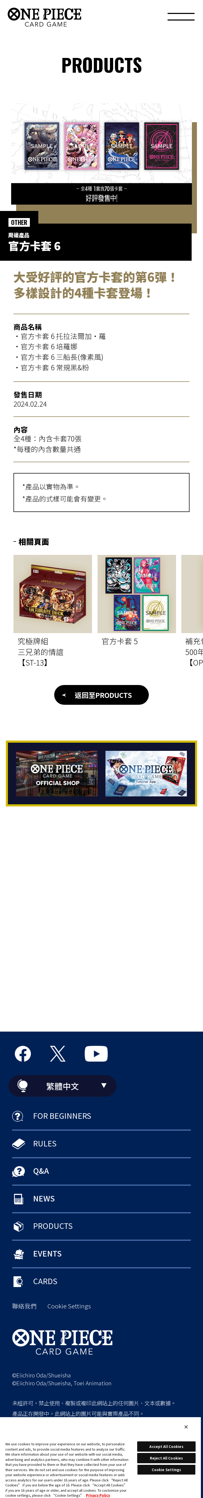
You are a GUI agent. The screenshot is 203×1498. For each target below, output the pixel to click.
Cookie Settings (69, 1306)
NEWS (44, 1198)
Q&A (41, 1170)
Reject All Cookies (166, 1458)
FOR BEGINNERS (62, 1115)
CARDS (45, 1280)
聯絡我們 (24, 1306)
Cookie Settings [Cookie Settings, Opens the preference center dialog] (166, 1469)
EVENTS (47, 1253)
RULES (45, 1143)
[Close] (186, 1427)
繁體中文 (62, 1086)
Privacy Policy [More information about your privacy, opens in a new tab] (98, 1495)
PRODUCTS (53, 1225)
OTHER (19, 222)
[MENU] (181, 18)
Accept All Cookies (166, 1446)
